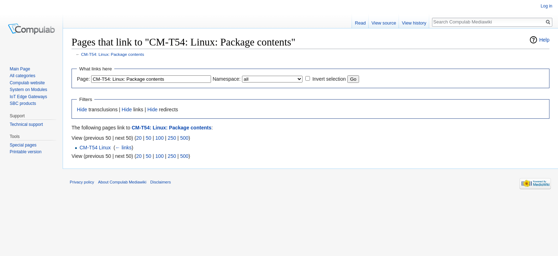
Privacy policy (82, 182)
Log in (546, 6)
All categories (22, 75)
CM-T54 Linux (95, 147)
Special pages (23, 145)
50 (149, 138)
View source (384, 23)
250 (172, 138)
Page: (83, 79)
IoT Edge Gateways (28, 96)
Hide (82, 109)
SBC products (23, 103)
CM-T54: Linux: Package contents (112, 54)
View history (414, 23)
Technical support (26, 124)
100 (160, 138)
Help (544, 40)
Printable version (25, 151)
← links (123, 147)
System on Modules (28, 89)
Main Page (20, 68)
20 (139, 138)
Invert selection (329, 79)
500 (184, 138)
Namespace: (226, 79)
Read (360, 23)
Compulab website (27, 82)
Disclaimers (160, 182)
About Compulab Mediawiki (122, 182)
